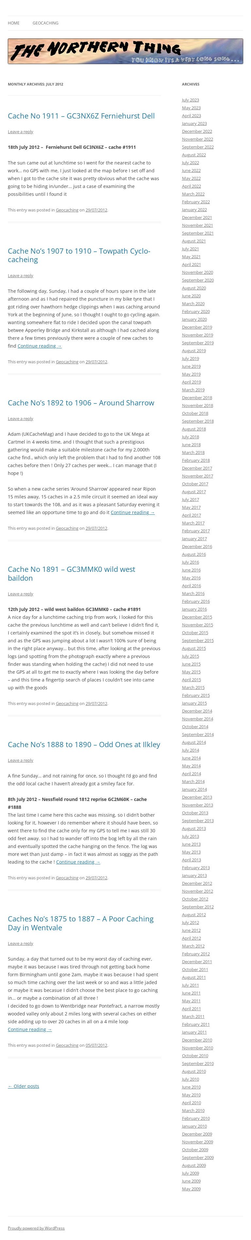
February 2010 (196, 1118)
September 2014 (198, 734)
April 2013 (191, 860)
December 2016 (197, 546)
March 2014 (193, 781)
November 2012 (197, 891)
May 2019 (191, 374)
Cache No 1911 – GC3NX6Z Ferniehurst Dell (81, 115)
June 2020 (191, 296)
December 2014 (197, 711)
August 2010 (194, 1071)
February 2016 (196, 601)
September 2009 (198, 1157)
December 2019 (197, 327)
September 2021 (198, 233)
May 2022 (191, 178)
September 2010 (198, 1063)
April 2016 (191, 586)
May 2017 (191, 507)
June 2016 (191, 570)
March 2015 (193, 687)
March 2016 (193, 593)
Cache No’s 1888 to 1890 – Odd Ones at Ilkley (84, 744)
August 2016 (194, 554)
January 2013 (194, 875)
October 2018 (195, 413)
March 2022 (193, 194)
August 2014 (194, 742)
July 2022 (190, 162)
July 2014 (190, 750)
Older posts (23, 1086)
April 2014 (191, 774)
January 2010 (194, 1126)
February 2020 (196, 311)
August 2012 (194, 915)
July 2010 (190, 1079)
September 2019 (198, 343)
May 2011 (191, 1001)
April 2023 (191, 115)
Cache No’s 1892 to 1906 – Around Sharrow (81, 402)
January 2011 (194, 1032)
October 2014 (195, 727)
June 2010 (191, 1087)
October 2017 (195, 484)
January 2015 (194, 703)
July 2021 (190, 249)
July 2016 (190, 562)
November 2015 (197, 625)
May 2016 (191, 578)
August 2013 (194, 828)
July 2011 (190, 985)
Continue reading (40, 346)
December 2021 (197, 217)
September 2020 (198, 280)
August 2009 (194, 1165)
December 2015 (197, 617)
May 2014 (191, 766)
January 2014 (194, 789)
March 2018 (193, 452)
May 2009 (191, 1189)
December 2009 (197, 1134)
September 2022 (198, 147)
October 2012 (195, 899)
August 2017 (194, 491)
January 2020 (194, 319)
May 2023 (191, 108)
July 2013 (190, 836)
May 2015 (191, 672)
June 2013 (191, 844)
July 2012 (190, 922)
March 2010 (193, 1110)
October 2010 (195, 1056)
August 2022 (194, 155)
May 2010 (191, 1095)
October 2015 (195, 633)
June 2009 (191, 1181)
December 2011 (197, 962)
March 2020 (193, 303)
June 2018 (191, 444)
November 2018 (197, 405)
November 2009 (197, 1142)
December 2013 (197, 797)
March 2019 (193, 390)
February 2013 (196, 868)
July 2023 (190, 100)
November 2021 (197, 225)
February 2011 (196, 1024)
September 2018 (198, 421)
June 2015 (191, 664)
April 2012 (191, 938)
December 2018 (197, 397)
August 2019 (194, 350)
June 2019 (191, 366)
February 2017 (196, 531)
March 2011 (193, 1016)
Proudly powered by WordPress (36, 1228)
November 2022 (197, 139)
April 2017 (191, 515)
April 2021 (191, 264)
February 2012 (196, 954)
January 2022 (194, 209)
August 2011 (194, 977)
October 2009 (195, 1150)
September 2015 (198, 640)
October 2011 (195, 969)
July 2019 (190, 358)
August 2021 (194, 241)
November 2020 (197, 272)
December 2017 (197, 468)
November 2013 (197, 805)
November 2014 (197, 719)
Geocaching (46, 23)
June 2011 (191, 993)
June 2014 (191, 758)
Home (14, 23)
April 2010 (191, 1103)
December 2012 (197, 883)
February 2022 (196, 202)
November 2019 (197, 335)
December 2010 (197, 1040)
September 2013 (198, 821)
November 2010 (197, 1048)
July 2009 (190, 1173)
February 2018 (196, 460)
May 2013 (191, 852)
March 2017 (193, 523)
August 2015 (194, 648)
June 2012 (191, 930)
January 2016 (194, 609)
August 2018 (194, 429)
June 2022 (191, 170)
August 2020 (194, 288)
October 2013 (195, 813)
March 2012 (193, 946)
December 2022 (197, 131)
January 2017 (194, 539)
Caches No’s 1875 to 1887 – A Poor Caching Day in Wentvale (81, 923)
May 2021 (191, 256)
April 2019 (191, 382)
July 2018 (190, 437)
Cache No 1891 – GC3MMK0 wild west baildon (71, 573)
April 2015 (191, 680)
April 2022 (191, 186)
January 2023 (194, 123)
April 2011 (191, 1009)
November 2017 (197, 476)
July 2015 (190, 656)
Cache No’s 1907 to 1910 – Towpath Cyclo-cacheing (79, 255)
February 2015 (196, 695)
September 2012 (198, 907)
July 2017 (190, 499)
